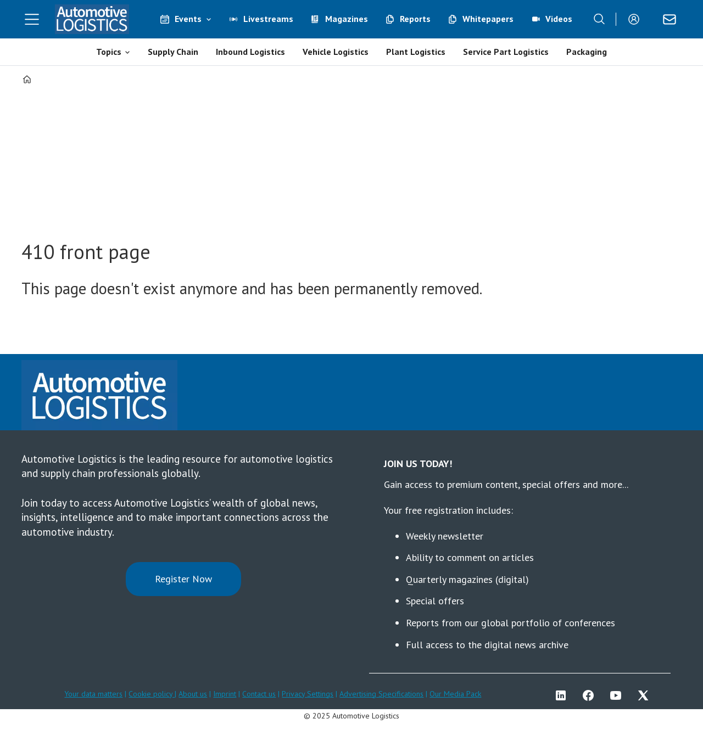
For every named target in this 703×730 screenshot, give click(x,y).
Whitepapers (488, 18)
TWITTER (646, 695)
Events (188, 18)
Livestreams (268, 18)
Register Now (183, 578)
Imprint (224, 694)
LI (563, 695)
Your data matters (93, 694)
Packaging (586, 51)
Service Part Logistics (506, 51)
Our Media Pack (455, 694)
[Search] (599, 19)
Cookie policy (152, 694)
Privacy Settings (307, 694)
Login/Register (636, 19)
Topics (108, 51)
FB (591, 695)
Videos (558, 18)
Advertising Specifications (381, 694)
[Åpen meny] (31, 19)
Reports (415, 18)
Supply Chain (173, 51)
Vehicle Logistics (336, 51)
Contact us (259, 694)
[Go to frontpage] (92, 19)
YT (618, 695)
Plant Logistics (415, 51)
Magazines (346, 18)
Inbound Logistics (250, 51)
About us (192, 694)
